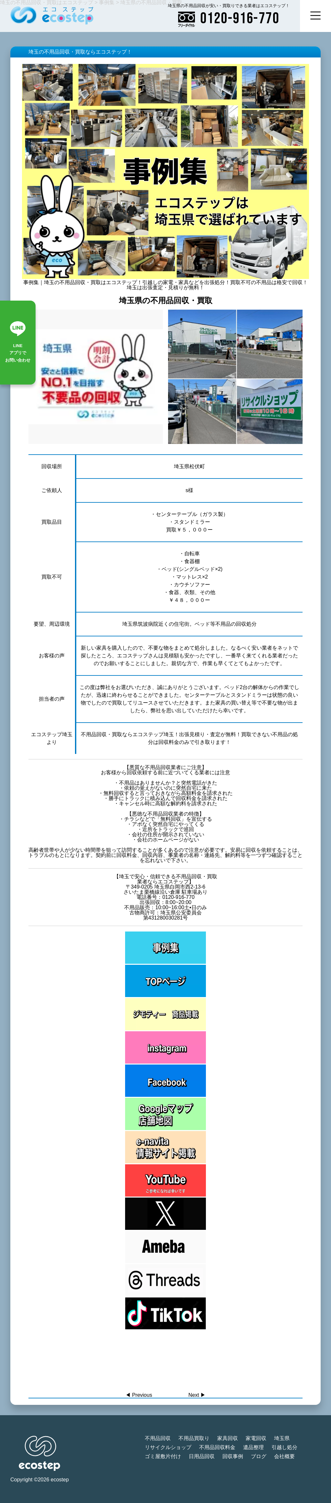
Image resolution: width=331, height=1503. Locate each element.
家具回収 (227, 1438)
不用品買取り (193, 1438)
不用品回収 (158, 1438)
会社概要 (284, 1456)
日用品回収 (202, 1456)
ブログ (258, 1456)
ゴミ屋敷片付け (163, 1456)
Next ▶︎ (197, 1395)
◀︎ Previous (138, 1395)
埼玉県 (282, 1438)
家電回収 (256, 1438)
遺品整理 (253, 1447)
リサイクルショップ (168, 1447)
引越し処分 (284, 1447)
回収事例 (232, 1456)
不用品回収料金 (217, 1447)
